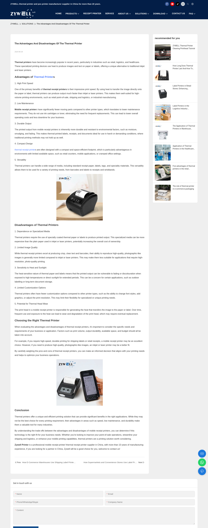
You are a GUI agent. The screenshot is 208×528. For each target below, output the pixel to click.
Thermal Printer (43, 76)
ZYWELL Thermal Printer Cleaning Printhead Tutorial (184, 47)
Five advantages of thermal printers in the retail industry (184, 167)
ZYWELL (14, 24)
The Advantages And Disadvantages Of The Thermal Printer (63, 24)
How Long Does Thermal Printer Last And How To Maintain (183, 67)
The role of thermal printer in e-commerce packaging (183, 187)
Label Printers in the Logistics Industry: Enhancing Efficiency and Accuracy (183, 107)
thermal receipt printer (25, 150)
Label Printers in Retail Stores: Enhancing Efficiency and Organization (184, 87)
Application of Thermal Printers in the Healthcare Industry (183, 147)
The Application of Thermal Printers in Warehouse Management (184, 127)
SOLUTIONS (27, 24)
